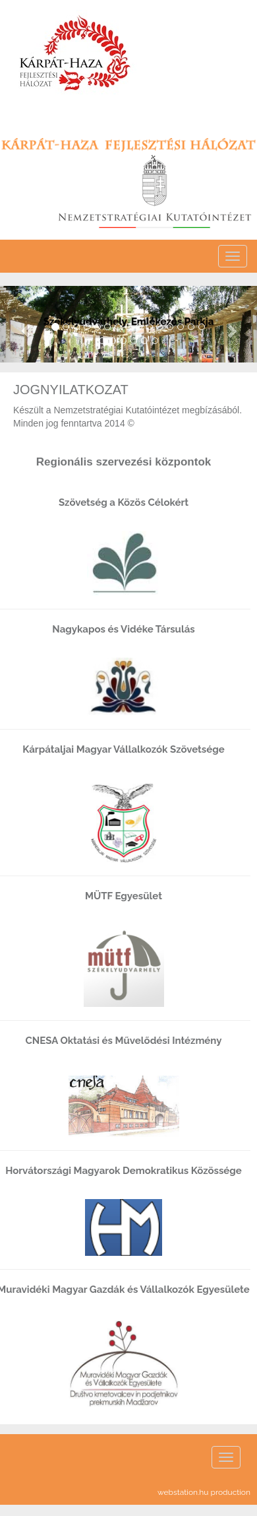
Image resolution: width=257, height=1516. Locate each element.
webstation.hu (182, 1492)
